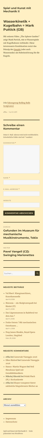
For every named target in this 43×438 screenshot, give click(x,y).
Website (7, 200)
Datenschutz (11, 422)
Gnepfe (17, 49)
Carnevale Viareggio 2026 (25, 357)
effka (5, 112)
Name (6, 178)
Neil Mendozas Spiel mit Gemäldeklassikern (20, 369)
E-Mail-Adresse (11, 189)
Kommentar (9, 143)
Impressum (11, 418)
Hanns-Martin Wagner (16, 366)
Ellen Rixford (11, 360)
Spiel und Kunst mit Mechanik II (17, 9)
